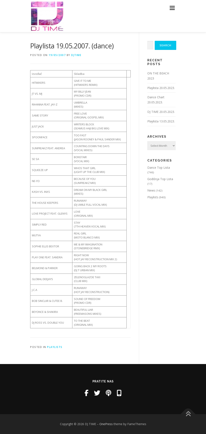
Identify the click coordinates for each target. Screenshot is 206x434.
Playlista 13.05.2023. (161, 121)
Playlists (54, 347)
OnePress (106, 424)
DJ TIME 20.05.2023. (161, 112)
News (151, 190)
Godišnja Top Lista (160, 179)
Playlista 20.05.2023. (161, 88)
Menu (172, 8)
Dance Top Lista (158, 168)
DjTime (76, 55)
